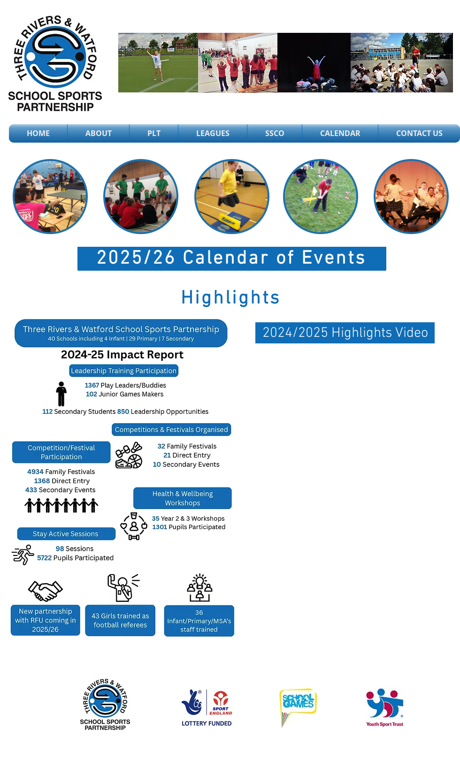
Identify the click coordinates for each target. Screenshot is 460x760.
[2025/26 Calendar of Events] (231, 259)
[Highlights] (231, 298)
